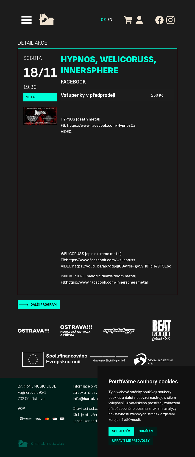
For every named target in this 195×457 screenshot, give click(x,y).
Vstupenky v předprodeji (88, 95)
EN (110, 19)
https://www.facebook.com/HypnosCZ (101, 125)
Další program (44, 304)
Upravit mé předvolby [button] (131, 441)
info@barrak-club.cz (91, 398)
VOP (21, 408)
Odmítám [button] (146, 431)
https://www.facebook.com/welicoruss (100, 260)
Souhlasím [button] (121, 431)
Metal (31, 97)
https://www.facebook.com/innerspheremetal (107, 282)
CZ (103, 19)
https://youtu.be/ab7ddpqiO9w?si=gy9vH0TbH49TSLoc (121, 266)
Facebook (73, 82)
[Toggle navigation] (26, 20)
